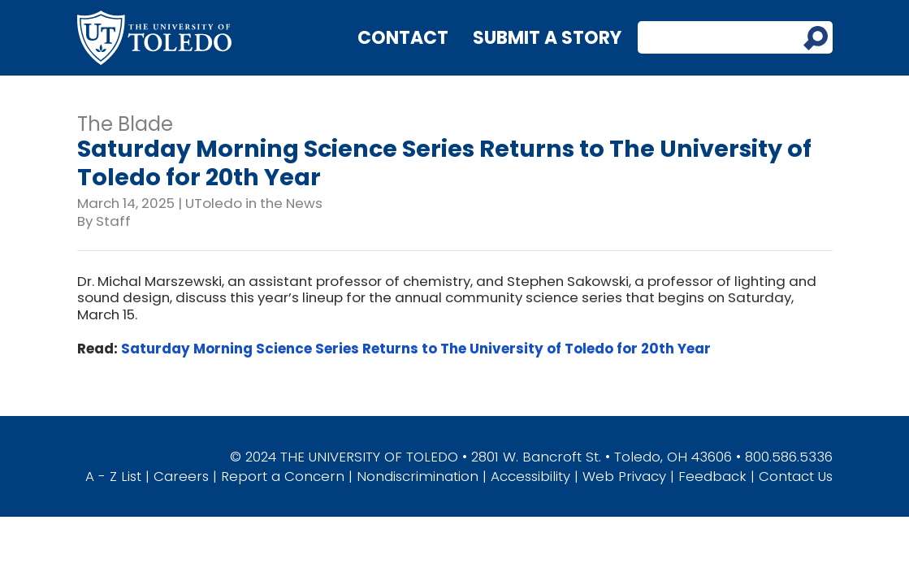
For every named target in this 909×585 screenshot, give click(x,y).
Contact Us (796, 476)
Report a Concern (282, 476)
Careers (181, 476)
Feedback (712, 476)
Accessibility (530, 476)
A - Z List (113, 476)
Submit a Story (547, 37)
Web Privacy (624, 476)
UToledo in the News (253, 203)
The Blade (125, 123)
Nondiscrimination (417, 476)
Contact (402, 37)
